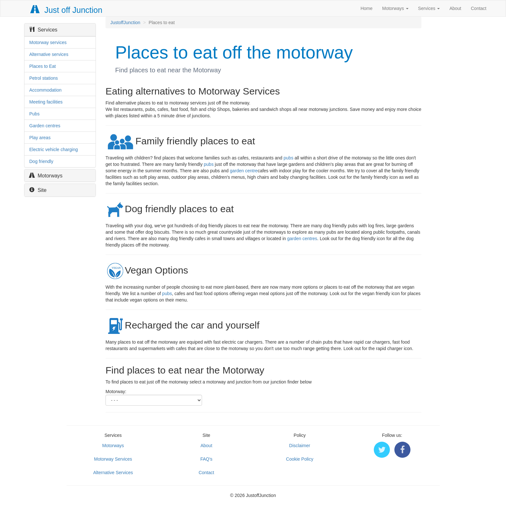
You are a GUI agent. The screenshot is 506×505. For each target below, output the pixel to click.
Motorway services (48, 42)
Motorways (395, 8)
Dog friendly (41, 161)
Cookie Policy (299, 459)
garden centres (302, 238)
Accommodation (45, 90)
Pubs (34, 113)
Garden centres (44, 125)
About (455, 8)
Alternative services (48, 54)
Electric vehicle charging (53, 149)
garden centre (244, 170)
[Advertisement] (466, 113)
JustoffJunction (125, 22)
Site (38, 190)
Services (429, 8)
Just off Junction (66, 9)
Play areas (40, 137)
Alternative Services (113, 472)
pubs (288, 157)
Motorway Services (113, 459)
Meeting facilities (46, 101)
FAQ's (206, 459)
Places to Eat (42, 66)
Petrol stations (43, 78)
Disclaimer (299, 445)
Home (367, 8)
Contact (478, 8)
